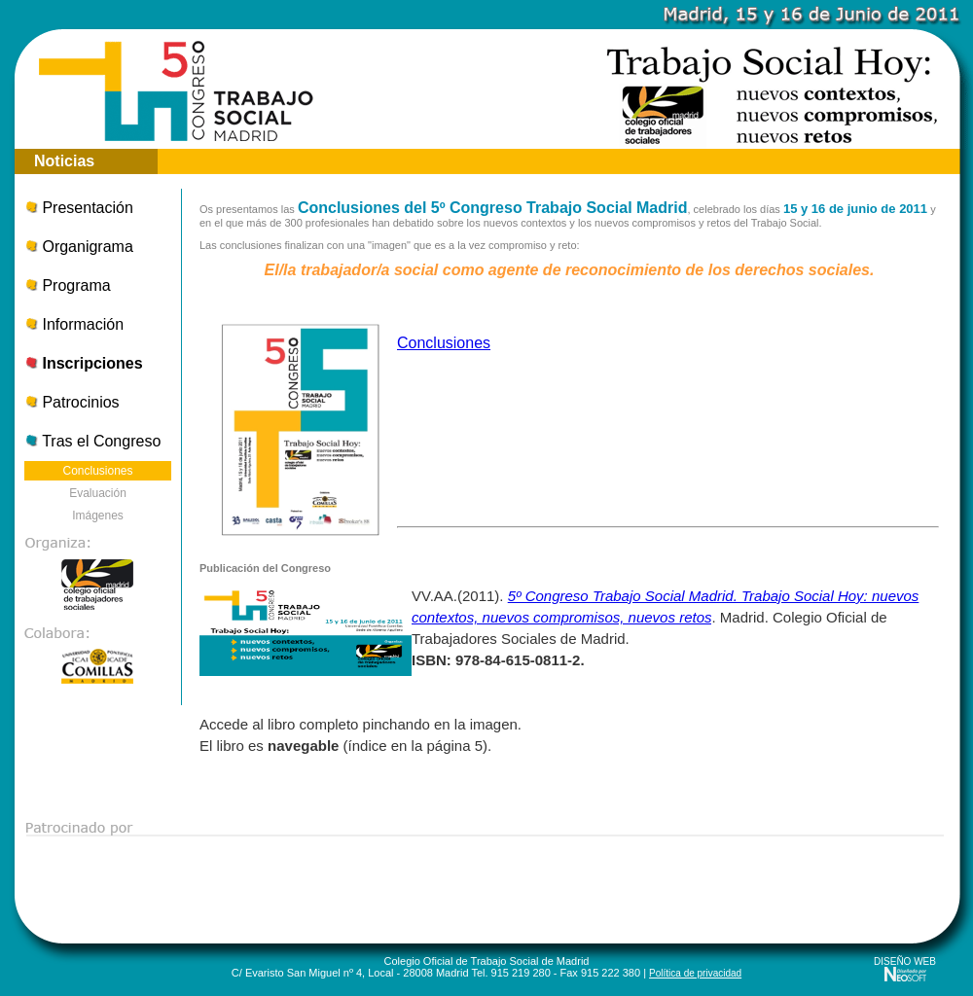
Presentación (78, 207)
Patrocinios (72, 402)
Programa (67, 285)
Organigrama (78, 246)
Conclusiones (97, 471)
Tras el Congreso (92, 441)
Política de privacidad (695, 973)
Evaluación (97, 493)
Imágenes (98, 515)
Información (74, 324)
